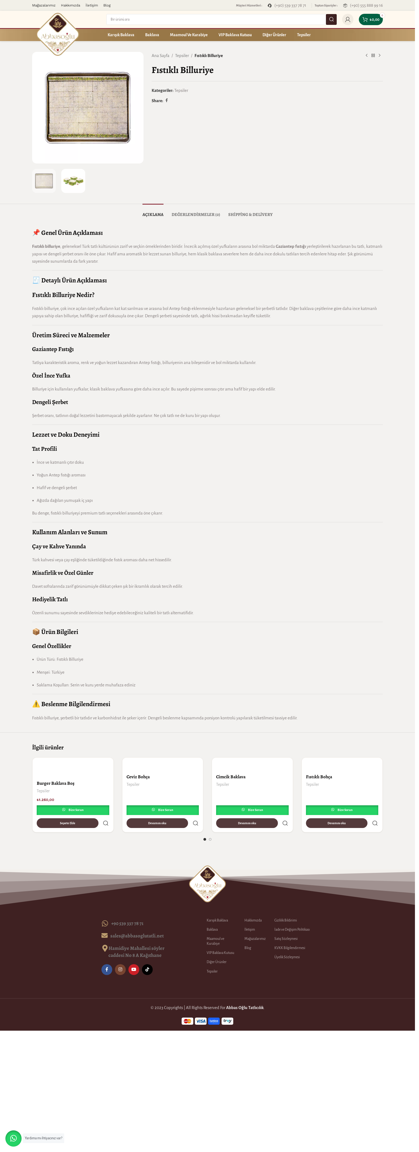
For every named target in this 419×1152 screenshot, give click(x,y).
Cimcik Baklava (231, 777)
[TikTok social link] (147, 956)
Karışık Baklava (217, 907)
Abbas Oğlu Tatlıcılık (245, 994)
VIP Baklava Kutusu (220, 940)
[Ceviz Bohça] (162, 764)
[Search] (221, 19)
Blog (247, 935)
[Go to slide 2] (210, 826)
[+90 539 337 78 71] (104, 910)
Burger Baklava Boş (55, 783)
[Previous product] (366, 55)
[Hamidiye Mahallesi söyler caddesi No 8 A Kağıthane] (104, 935)
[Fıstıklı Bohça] (342, 764)
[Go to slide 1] (204, 826)
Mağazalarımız (255, 926)
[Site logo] (58, 34)
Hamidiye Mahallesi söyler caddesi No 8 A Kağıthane (136, 939)
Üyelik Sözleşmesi (287, 944)
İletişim (249, 917)
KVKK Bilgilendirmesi (289, 935)
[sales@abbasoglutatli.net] (104, 922)
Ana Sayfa (160, 55)
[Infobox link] (287, 5)
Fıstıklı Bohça (319, 777)
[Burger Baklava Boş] (73, 767)
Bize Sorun (76, 810)
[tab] (152, 212)
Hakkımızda (253, 907)
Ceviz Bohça (138, 777)
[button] (13, 1138)
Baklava (212, 917)
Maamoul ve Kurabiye (215, 928)
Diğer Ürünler (217, 949)
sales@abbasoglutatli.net (137, 922)
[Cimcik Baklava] (252, 764)
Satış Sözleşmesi (286, 926)
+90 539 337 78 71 (127, 910)
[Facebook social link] (166, 100)
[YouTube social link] (133, 956)
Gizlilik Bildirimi (285, 907)
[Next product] (379, 55)
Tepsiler (182, 55)
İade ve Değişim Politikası (292, 917)
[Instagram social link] (120, 956)
